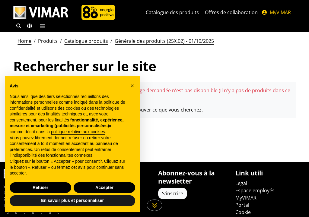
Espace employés (255, 190)
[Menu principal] (42, 26)
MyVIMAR (276, 12)
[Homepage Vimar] (40, 12)
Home (24, 41)
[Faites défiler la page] (154, 205)
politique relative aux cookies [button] (78, 131)
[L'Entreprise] (98, 12)
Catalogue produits (86, 41)
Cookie (243, 212)
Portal (242, 205)
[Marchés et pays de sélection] (30, 26)
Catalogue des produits (172, 12)
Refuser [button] (40, 187)
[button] (132, 85)
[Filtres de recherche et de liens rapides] (19, 26)
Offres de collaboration (231, 12)
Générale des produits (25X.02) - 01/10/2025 (164, 41)
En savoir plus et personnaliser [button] (72, 200)
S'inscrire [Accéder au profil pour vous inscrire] (172, 193)
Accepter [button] (104, 187)
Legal (241, 183)
